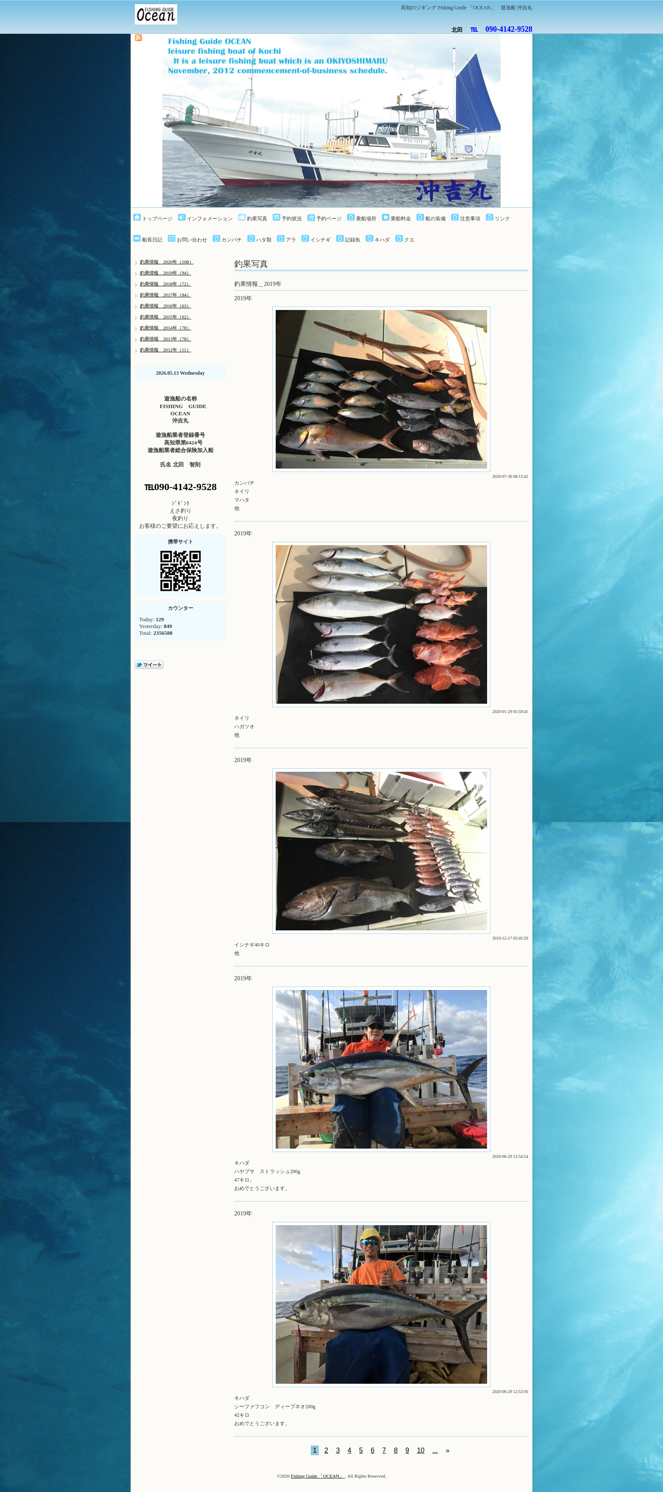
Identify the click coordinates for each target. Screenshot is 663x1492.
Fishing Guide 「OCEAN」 (318, 1475)
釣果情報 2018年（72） (165, 283)
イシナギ (320, 240)
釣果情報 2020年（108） (167, 261)
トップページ (157, 219)
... (435, 1450)
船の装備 (435, 219)
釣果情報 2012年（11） (165, 349)
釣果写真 (257, 219)
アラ (291, 240)
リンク (502, 219)
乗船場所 (366, 219)
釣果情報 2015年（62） (165, 316)
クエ (409, 240)
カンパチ (232, 240)
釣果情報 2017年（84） (165, 294)
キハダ (382, 240)
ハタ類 (263, 240)
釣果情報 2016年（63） (165, 305)
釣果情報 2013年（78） (165, 338)
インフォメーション (210, 219)
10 (421, 1450)
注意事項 (470, 219)
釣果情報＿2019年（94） (165, 272)
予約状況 (292, 219)
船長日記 (152, 240)
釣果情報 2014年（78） (165, 327)
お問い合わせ (192, 240)
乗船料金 (401, 219)
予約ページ (329, 219)
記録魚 (352, 240)
